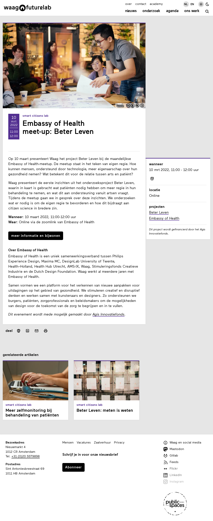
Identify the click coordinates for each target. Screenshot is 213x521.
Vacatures (84, 442)
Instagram (173, 481)
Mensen (68, 442)
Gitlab (170, 455)
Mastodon (173, 449)
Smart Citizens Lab (35, 116)
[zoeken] (207, 11)
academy (156, 4)
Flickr (170, 468)
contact (140, 4)
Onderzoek (151, 11)
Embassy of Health (164, 218)
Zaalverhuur (102, 442)
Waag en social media (182, 442)
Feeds (170, 462)
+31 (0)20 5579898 (25, 456)
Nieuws (131, 11)
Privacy (119, 442)
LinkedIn (172, 475)
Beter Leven (159, 212)
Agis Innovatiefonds (108, 314)
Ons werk (191, 11)
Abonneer (73, 467)
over (128, 4)
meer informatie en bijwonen (35, 235)
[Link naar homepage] (27, 8)
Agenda (172, 11)
